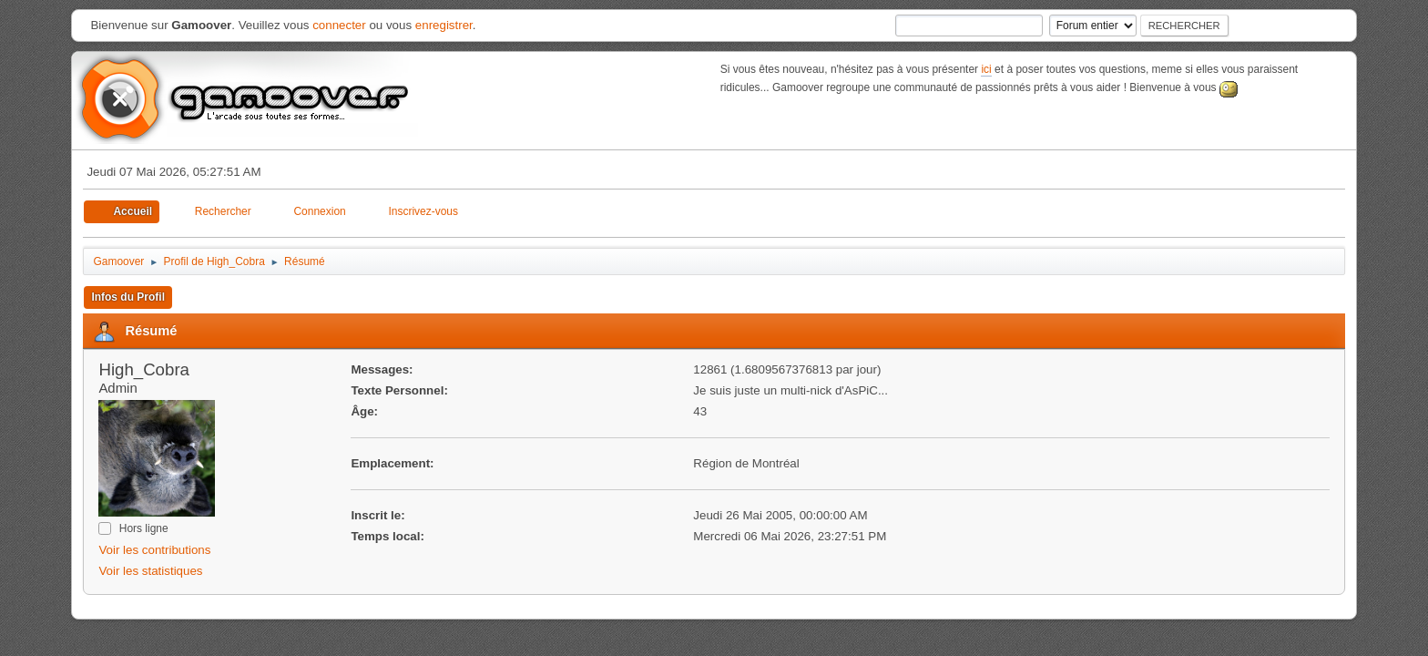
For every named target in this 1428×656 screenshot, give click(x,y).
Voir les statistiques (150, 571)
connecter (339, 25)
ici (986, 69)
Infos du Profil (128, 297)
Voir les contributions (154, 550)
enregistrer (444, 25)
